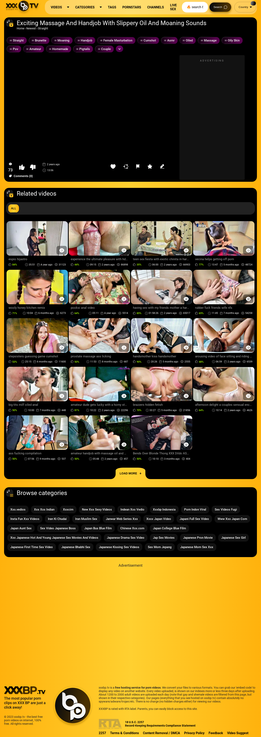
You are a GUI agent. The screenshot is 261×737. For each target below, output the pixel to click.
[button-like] (22, 167)
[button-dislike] (32, 167)
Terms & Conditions (124, 733)
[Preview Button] (61, 250)
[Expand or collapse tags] (119, 49)
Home (20, 28)
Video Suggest (237, 733)
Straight (43, 28)
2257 (102, 733)
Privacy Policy (194, 733)
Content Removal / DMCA (161, 733)
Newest (31, 28)
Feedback (216, 733)
